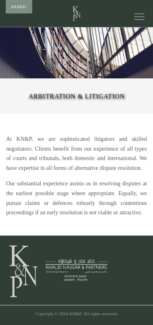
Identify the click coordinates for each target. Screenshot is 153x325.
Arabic (19, 6)
